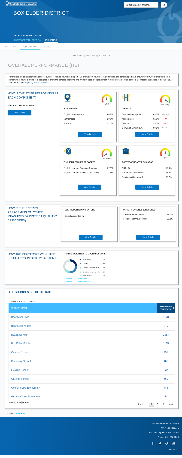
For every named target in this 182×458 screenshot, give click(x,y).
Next (171, 404)
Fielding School (19, 370)
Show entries (19, 402)
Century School (19, 352)
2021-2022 (77, 55)
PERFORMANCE (30, 47)
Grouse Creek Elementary (25, 396)
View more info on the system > (76, 278)
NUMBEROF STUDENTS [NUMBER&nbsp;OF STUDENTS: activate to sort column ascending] (166, 308)
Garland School (20, 379)
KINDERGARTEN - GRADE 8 (27, 40)
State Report (21, 413)
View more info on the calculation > (77, 281)
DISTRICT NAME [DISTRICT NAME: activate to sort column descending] (19, 308)
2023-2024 (104, 55)
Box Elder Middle (20, 343)
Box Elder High (19, 334)
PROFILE (47, 47)
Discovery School (21, 361)
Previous (142, 404)
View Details (19, 112)
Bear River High (20, 317)
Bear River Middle (21, 326)
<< (6, 47)
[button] (141, 5)
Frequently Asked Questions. (36, 82)
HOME (15, 47)
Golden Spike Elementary (25, 387)
